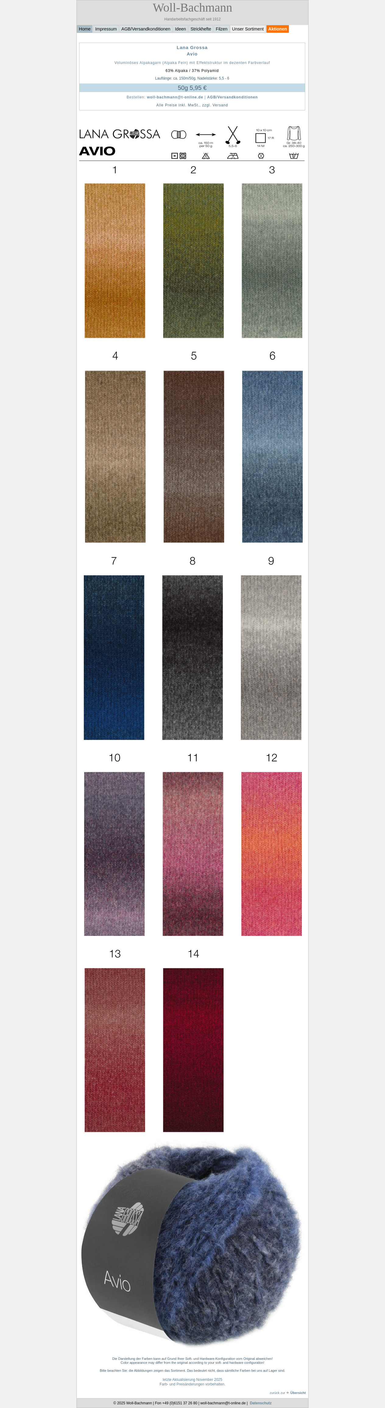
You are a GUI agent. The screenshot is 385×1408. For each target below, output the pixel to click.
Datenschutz (260, 1403)
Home (84, 29)
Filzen (221, 29)
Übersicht (296, 1393)
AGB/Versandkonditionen (146, 29)
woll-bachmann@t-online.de (175, 97)
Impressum (106, 29)
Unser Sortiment (248, 29)
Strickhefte (200, 29)
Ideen (180, 29)
